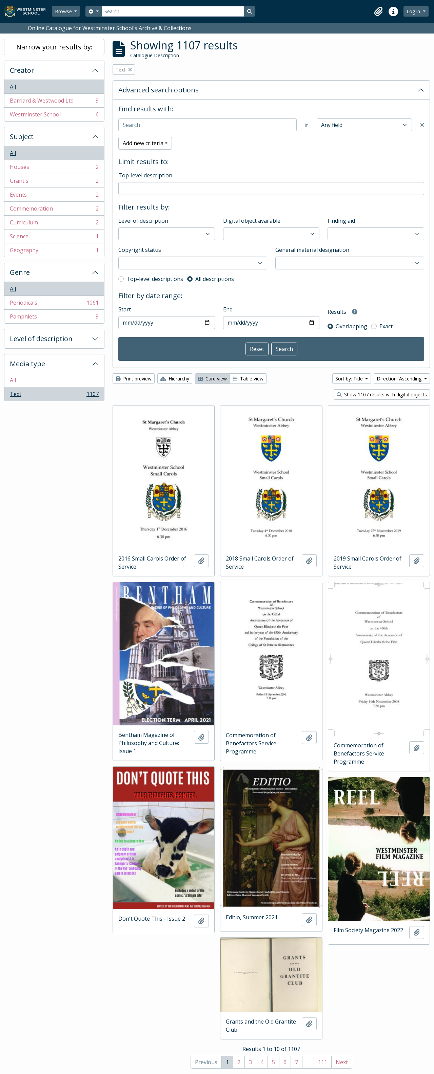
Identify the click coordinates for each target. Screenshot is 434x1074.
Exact (386, 326)
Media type (27, 363)
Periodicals (54, 304)
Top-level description (145, 175)
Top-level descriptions (154, 279)
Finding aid (341, 220)
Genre (20, 272)
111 (322, 1062)
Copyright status (139, 250)
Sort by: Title (349, 378)
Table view (248, 378)
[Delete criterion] (422, 125)
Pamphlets (54, 317)
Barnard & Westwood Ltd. (54, 102)
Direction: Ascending (400, 378)
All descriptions (214, 279)
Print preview (134, 378)
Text (54, 395)
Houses (54, 168)
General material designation (312, 250)
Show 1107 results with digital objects (382, 394)
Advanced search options (158, 89)
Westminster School (54, 115)
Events (54, 196)
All (13, 86)
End (228, 309)
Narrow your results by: (54, 46)
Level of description (41, 338)
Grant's (54, 182)
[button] (378, 11)
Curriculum (54, 223)
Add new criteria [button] (143, 143)
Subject (22, 136)
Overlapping (351, 326)
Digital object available (251, 220)
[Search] (172, 11)
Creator (22, 70)
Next (342, 1062)
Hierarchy (174, 378)
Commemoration (54, 210)
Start (124, 309)
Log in (414, 11)
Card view (212, 378)
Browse (64, 11)
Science (54, 237)
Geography (54, 251)
